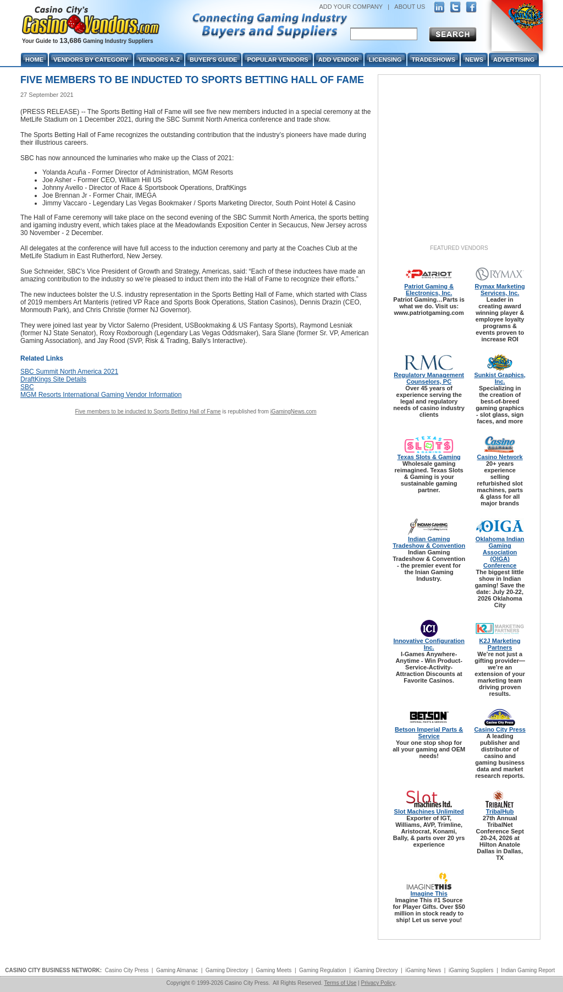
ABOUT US (409, 6)
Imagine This (429, 893)
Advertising (513, 59)
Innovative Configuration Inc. (429, 644)
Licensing (385, 59)
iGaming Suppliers (471, 970)
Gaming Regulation (322, 970)
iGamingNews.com (294, 411)
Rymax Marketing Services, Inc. (500, 289)
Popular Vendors (277, 59)
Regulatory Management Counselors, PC (429, 378)
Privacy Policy (378, 983)
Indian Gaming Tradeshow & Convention (429, 542)
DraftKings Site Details (53, 379)
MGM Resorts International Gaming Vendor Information (100, 395)
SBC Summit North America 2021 (69, 371)
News (474, 59)
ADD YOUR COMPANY (351, 6)
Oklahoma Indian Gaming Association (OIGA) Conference (500, 552)
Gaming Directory (227, 970)
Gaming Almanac (177, 970)
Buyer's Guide (213, 59)
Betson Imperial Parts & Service (429, 732)
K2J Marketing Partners (500, 644)
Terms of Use (340, 983)
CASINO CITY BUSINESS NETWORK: (53, 970)
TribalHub (500, 811)
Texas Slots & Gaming (429, 457)
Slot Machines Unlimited (429, 811)
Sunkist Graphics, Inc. (500, 378)
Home (34, 59)
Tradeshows (433, 59)
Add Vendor (338, 59)
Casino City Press (500, 729)
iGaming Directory (376, 970)
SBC (27, 387)
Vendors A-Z (159, 59)
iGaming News (423, 970)
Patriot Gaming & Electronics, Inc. (429, 289)
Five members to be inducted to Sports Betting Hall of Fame (147, 411)
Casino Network (500, 457)
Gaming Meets (273, 970)
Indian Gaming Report (528, 970)
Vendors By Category (91, 59)
